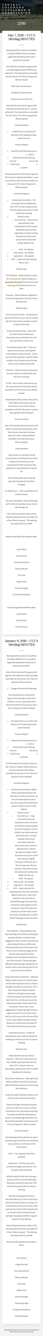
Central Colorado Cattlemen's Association (17, 8)
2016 (21, 45)
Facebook (30, 1332)
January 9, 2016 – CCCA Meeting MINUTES (21, 643)
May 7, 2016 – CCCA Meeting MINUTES (21, 37)
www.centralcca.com (13, 282)
